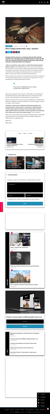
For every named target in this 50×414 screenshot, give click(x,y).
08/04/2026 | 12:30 (13, 286)
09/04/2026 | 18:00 (13, 340)
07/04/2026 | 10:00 (13, 249)
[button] (43, 394)
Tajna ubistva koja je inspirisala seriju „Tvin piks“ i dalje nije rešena (23, 343)
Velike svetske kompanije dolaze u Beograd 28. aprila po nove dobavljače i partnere (24, 334)
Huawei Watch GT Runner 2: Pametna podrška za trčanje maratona (23, 352)
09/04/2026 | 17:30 (13, 344)
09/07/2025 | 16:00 (38, 163)
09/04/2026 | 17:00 (13, 349)
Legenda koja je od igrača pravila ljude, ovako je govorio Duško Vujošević (24, 266)
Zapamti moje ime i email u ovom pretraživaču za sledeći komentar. (24, 199)
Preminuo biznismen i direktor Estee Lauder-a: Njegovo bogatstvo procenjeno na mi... (14, 165)
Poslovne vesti (9, 46)
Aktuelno (10, 161)
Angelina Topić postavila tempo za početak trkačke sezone (21, 347)
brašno (20, 133)
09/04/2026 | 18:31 (13, 335)
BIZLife (16, 46)
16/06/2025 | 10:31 (17, 161)
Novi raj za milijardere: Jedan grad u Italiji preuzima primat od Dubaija (24, 284)
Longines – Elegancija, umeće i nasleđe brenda (19, 247)
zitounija (30, 133)
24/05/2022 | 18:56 (22, 46)
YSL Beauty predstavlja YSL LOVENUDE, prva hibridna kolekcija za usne (24, 339)
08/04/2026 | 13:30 (13, 267)
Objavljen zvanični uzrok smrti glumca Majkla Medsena (34, 166)
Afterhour (30, 163)
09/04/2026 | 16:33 (13, 353)
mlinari (25, 133)
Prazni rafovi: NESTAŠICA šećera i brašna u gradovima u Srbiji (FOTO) (25, 87)
